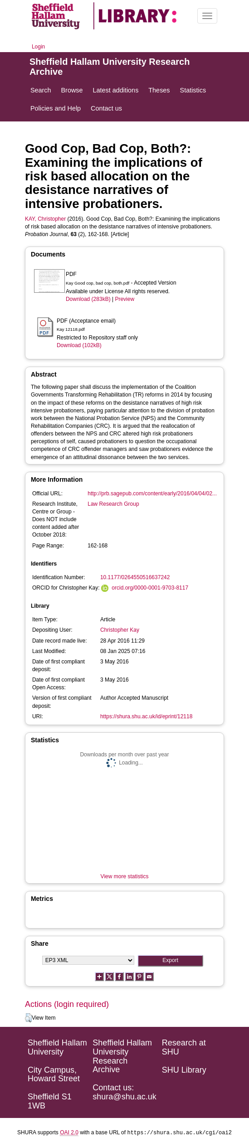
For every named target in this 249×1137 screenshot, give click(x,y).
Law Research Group (113, 504)
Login (38, 47)
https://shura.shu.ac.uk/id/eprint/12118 (146, 716)
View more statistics (125, 876)
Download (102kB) (79, 345)
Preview (124, 299)
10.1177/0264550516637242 (135, 577)
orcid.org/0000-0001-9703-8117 (150, 588)
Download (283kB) (88, 299)
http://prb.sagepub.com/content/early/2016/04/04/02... (152, 493)
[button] (28, 1017)
